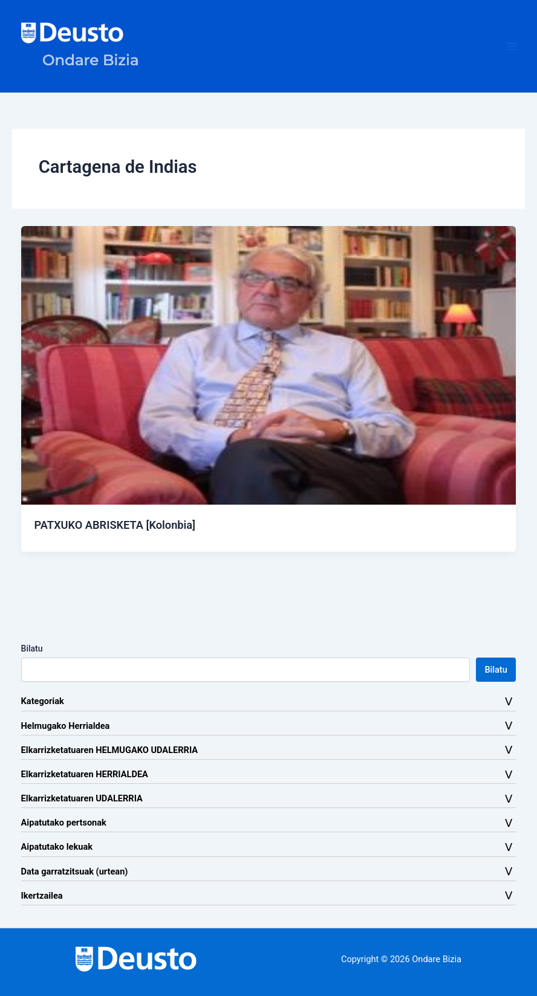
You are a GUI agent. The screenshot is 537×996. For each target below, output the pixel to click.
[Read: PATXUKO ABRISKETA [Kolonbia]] (268, 364)
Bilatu (32, 648)
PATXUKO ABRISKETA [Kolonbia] (114, 525)
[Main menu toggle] (512, 46)
